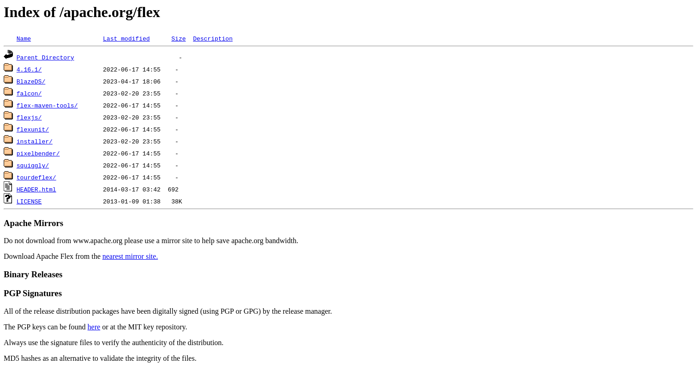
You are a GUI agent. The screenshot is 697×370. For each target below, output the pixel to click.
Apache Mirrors (33, 223)
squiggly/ (33, 165)
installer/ (35, 141)
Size (178, 38)
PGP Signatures (33, 293)
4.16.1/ (29, 69)
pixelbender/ (38, 153)
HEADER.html (36, 189)
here (94, 327)
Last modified (126, 38)
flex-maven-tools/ (47, 105)
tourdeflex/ (36, 177)
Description (213, 38)
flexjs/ (29, 117)
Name (24, 38)
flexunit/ (33, 129)
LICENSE (29, 201)
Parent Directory (45, 57)
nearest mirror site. (130, 256)
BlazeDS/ (31, 81)
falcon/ (29, 93)
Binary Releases (33, 274)
